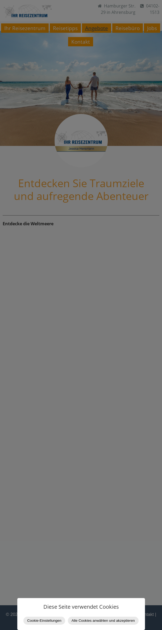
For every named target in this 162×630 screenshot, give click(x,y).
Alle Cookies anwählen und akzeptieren (103, 621)
